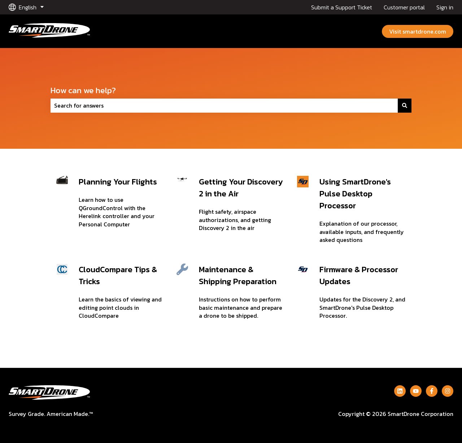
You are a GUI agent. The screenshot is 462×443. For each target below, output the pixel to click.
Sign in (444, 7)
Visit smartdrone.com (417, 31)
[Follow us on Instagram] (447, 391)
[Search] (404, 105)
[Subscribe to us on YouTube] (416, 391)
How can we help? (83, 90)
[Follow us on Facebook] (431, 391)
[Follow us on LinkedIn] (400, 391)
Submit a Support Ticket (341, 7)
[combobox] (224, 105)
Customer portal (404, 7)
